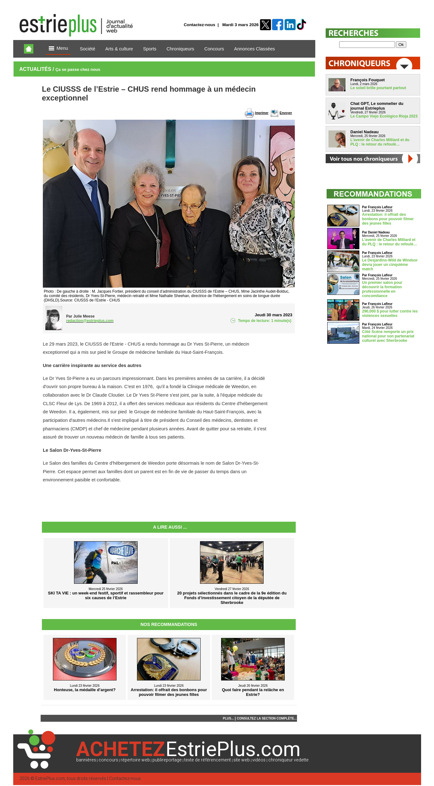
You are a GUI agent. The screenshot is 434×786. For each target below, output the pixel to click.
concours (108, 760)
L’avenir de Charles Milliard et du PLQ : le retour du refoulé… (380, 142)
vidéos (259, 760)
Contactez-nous (199, 24)
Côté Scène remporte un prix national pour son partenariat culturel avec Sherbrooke (388, 336)
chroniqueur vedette (288, 760)
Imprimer (262, 113)
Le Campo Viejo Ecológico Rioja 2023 (384, 116)
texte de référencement (207, 760)
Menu (59, 49)
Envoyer (286, 113)
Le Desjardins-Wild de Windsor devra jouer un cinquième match (390, 264)
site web (241, 760)
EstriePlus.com (50, 778)
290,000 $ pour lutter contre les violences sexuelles (390, 313)
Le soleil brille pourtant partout (378, 88)
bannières (86, 760)
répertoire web (135, 760)
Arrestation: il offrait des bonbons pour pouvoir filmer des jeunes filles (388, 219)
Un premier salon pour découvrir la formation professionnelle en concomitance (382, 289)
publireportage (167, 760)
